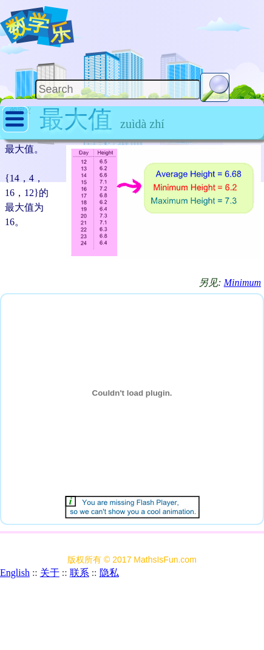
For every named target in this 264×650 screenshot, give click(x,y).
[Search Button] (214, 87)
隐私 (109, 572)
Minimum (242, 282)
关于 (49, 572)
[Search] (117, 90)
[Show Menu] (16, 130)
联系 (79, 572)
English (15, 572)
